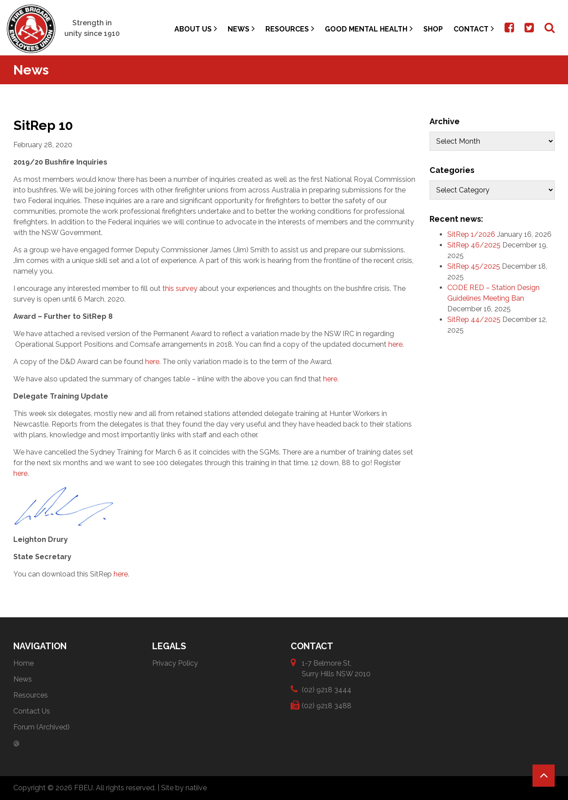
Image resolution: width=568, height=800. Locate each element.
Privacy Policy (175, 663)
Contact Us (31, 711)
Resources (289, 28)
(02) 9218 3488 (326, 705)
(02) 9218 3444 (326, 689)
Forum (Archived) (41, 727)
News (241, 28)
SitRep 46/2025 (474, 245)
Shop (433, 29)
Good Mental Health (369, 28)
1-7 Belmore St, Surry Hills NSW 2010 (336, 668)
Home (23, 663)
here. (397, 344)
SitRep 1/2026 (471, 234)
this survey (179, 288)
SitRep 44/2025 (474, 319)
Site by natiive (184, 788)
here (152, 361)
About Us (195, 28)
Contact (474, 28)
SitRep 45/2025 (473, 266)
